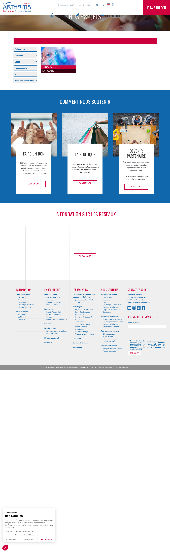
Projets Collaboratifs (53, 496)
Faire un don (33, 184)
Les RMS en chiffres (82, 484)
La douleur (77, 520)
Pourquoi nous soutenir (110, 513)
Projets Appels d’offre (54, 494)
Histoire (21, 479)
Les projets (48, 491)
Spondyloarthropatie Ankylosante (82, 495)
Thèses (49, 499)
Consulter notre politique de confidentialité (20, 531)
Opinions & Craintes (80, 525)
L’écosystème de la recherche (53, 480)
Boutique (106, 482)
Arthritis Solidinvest (110, 489)
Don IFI (105, 484)
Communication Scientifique (56, 501)
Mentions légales (122, 549)
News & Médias (84, 5)
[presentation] (147, 517)
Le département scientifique (56, 513)
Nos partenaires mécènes (112, 530)
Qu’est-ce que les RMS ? (84, 482)
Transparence (108, 518)
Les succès (48, 506)
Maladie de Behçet (81, 513)
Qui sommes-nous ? (66, 5)
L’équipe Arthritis (24, 489)
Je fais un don (156, 9)
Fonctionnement (50, 476)
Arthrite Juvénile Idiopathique (81, 509)
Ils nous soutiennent (109, 528)
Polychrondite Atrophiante (84, 516)
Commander (85, 183)
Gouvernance (23, 484)
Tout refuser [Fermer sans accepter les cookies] (11, 539)
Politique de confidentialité (104, 549)
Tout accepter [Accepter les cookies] (46, 539)
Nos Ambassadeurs (110, 533)
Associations (78, 529)
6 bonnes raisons (109, 516)
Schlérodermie (80, 504)
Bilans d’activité (109, 523)
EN (110, 4)
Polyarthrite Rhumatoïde (84, 491)
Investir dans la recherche (112, 501)
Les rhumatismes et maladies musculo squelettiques (84, 477)
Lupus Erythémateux (82, 506)
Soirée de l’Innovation (111, 508)
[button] (5, 548)
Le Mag (20, 499)
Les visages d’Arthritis (26, 487)
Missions (21, 482)
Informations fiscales (110, 521)
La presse (21, 501)
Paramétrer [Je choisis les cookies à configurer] (29, 539)
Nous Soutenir (112, 16)
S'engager (136, 186)
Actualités (21, 496)
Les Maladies (86, 16)
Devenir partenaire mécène (113, 504)
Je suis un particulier (109, 476)
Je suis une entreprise (109, 498)
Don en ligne (107, 479)
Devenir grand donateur (111, 487)
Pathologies (77, 489)
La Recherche (61, 16)
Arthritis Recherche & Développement (54, 485)
